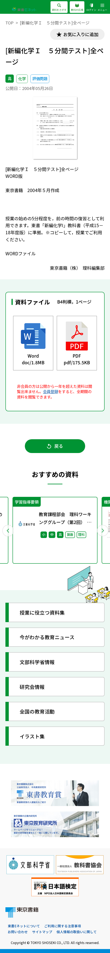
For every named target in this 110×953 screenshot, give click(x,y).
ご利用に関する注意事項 (62, 926)
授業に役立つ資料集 (42, 612)
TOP (9, 23)
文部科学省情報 (37, 662)
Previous (7, 530)
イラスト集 (32, 736)
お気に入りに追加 (80, 34)
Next (102, 530)
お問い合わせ (18, 931)
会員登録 (50, 391)
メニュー (102, 8)
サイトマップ (42, 931)
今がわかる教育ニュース (47, 637)
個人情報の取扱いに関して (77, 931)
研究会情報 (32, 686)
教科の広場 (77, 8)
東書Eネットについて (24, 926)
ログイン (91, 8)
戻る (55, 446)
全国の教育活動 (37, 711)
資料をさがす (59, 8)
